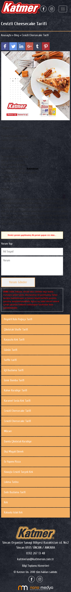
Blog (16, 35)
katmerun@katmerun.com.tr (35, 559)
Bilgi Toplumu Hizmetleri (35, 565)
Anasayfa (6, 35)
